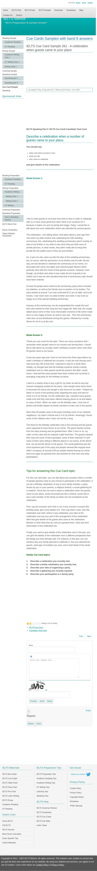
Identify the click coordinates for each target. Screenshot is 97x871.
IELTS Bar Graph (9, 774)
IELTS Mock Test (9, 224)
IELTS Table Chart (10, 783)
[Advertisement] (13, 136)
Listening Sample (9, 71)
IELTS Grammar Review (47, 808)
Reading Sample (9, 38)
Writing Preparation (10, 188)
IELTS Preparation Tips (46, 774)
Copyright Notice (77, 797)
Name (31, 645)
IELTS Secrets (8, 830)
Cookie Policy (75, 788)
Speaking (6, 91)
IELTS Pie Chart (9, 792)
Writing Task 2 (10, 67)
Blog (81, 10)
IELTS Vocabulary (44, 812)
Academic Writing (12, 192)
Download (58, 10)
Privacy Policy (76, 793)
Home (5, 10)
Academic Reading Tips (46, 778)
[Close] (28, 711)
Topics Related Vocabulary (8, 235)
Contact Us (7, 15)
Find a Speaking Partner (11, 218)
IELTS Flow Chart (9, 787)
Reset (84, 3)
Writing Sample (8, 51)
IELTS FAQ (16, 10)
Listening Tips (42, 792)
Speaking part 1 (11, 78)
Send (42, 701)
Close (38, 724)
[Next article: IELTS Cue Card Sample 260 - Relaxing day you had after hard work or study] (89, 636)
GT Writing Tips (43, 787)
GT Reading (10, 47)
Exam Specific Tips (10, 838)
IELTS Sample (45, 10)
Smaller (90, 3)
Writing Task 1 (12, 196)
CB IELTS (6, 825)
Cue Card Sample (10, 87)
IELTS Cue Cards (44, 817)
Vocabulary (71, 10)
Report (31, 724)
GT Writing (9, 206)
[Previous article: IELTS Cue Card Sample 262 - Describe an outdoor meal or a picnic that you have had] (81, 636)
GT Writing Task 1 (12, 62)
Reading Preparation (11, 176)
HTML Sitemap (76, 806)
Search (19, 15)
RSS (88, 710)
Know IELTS (7, 821)
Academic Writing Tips (46, 783)
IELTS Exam (30, 10)
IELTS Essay (7, 800)
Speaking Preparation (11, 213)
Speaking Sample (9, 74)
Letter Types (42, 825)
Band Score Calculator (11, 834)
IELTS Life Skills (43, 821)
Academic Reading (12, 42)
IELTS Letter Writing (10, 796)
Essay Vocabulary (9, 230)
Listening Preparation (11, 210)
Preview (33, 701)
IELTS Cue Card (36, 627)
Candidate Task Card (38, 631)
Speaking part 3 (11, 83)
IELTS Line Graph (9, 778)
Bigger (78, 3)
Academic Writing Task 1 (12, 56)
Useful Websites (9, 843)
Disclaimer (74, 801)
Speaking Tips (42, 796)
